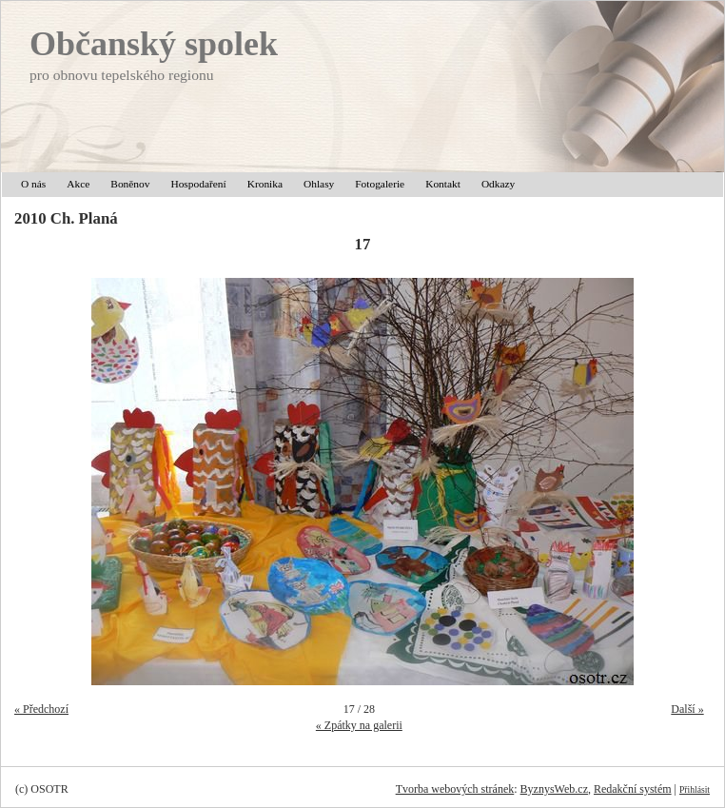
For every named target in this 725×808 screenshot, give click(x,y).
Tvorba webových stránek (455, 789)
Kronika (265, 183)
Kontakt (442, 183)
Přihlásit (694, 789)
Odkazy (498, 183)
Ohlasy (319, 183)
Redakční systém (633, 789)
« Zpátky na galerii (359, 725)
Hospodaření (197, 183)
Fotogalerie (379, 183)
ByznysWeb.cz (554, 789)
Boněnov (129, 183)
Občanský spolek (153, 44)
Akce (78, 183)
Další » (687, 709)
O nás (33, 183)
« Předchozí (41, 709)
